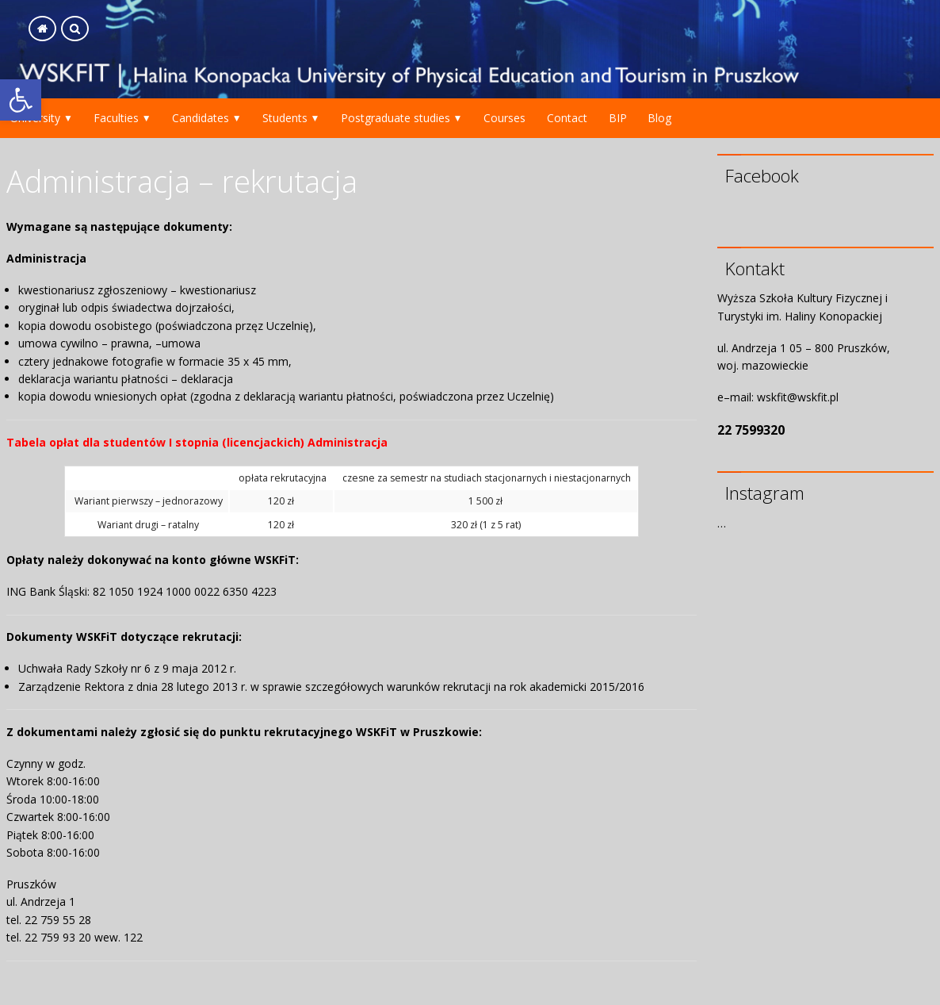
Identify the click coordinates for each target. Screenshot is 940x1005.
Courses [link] (504, 117)
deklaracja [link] (207, 378)
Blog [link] (659, 117)
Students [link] (285, 117)
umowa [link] (181, 343)
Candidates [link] (200, 117)
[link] (20, 100)
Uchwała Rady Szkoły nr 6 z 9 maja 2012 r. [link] (127, 668)
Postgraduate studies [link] (395, 117)
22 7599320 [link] (751, 430)
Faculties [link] (116, 117)
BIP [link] (618, 117)
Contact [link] (567, 117)
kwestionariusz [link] (218, 289)
